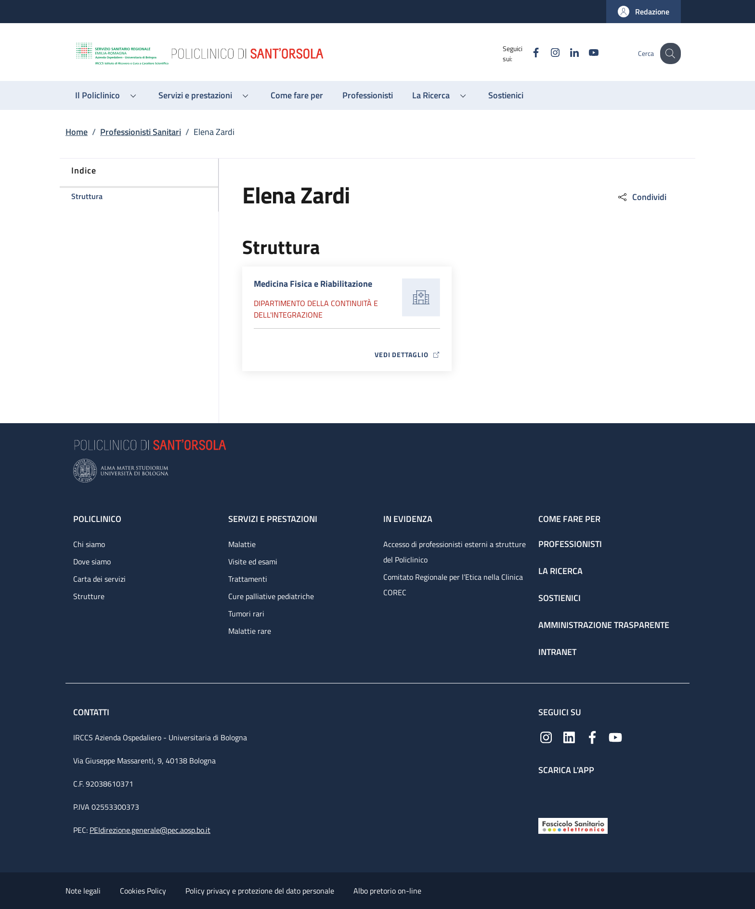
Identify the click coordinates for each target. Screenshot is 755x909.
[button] (643, 11)
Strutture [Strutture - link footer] (88, 596)
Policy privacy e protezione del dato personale (259, 890)
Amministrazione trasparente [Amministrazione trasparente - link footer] (603, 624)
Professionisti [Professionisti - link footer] (570, 543)
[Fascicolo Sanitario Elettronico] (573, 824)
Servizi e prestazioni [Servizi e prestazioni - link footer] (272, 518)
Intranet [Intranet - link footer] (557, 651)
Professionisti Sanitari (140, 131)
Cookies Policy (143, 890)
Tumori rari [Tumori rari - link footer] (246, 613)
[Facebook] (528, 53)
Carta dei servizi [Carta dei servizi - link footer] (99, 579)
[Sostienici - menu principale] (506, 95)
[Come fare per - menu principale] (297, 95)
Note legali (83, 890)
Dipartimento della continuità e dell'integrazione (316, 309)
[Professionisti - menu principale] (368, 95)
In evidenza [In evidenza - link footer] (407, 518)
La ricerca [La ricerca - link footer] (560, 570)
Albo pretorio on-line (387, 890)
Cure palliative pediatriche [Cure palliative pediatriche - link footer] (271, 596)
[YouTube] (586, 53)
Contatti (92, 712)
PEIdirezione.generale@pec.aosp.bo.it (150, 830)
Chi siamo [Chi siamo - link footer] (89, 544)
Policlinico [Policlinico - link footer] (97, 518)
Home (76, 131)
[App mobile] (546, 794)
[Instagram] (547, 53)
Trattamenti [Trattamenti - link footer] (247, 579)
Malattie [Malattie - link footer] (242, 544)
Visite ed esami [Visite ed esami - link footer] (252, 561)
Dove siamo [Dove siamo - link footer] (92, 561)
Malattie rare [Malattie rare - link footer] (249, 631)
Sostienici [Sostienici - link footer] (559, 597)
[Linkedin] (566, 53)
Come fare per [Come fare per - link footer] (569, 518)
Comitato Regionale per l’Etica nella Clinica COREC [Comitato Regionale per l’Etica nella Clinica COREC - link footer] (453, 584)
